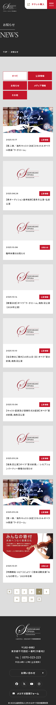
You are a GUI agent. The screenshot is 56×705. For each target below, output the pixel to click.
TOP (5, 52)
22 (31, 599)
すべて (15, 75)
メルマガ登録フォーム (28, 693)
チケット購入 (38, 4)
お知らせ (15, 85)
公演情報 (40, 75)
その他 (15, 95)
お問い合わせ (28, 672)
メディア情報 (40, 85)
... (24, 599)
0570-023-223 (31, 657)
